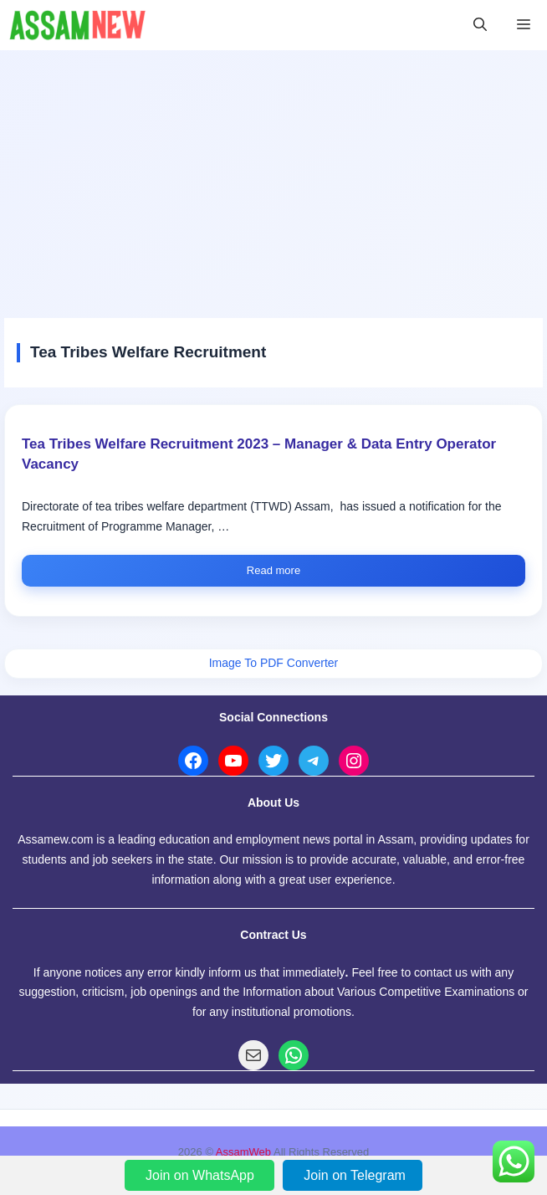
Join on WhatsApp (202, 1175)
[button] (480, 25)
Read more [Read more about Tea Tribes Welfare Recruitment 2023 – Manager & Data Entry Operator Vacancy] (273, 570)
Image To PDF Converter (274, 662)
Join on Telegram (355, 1175)
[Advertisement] (273, 176)
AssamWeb (243, 1152)
